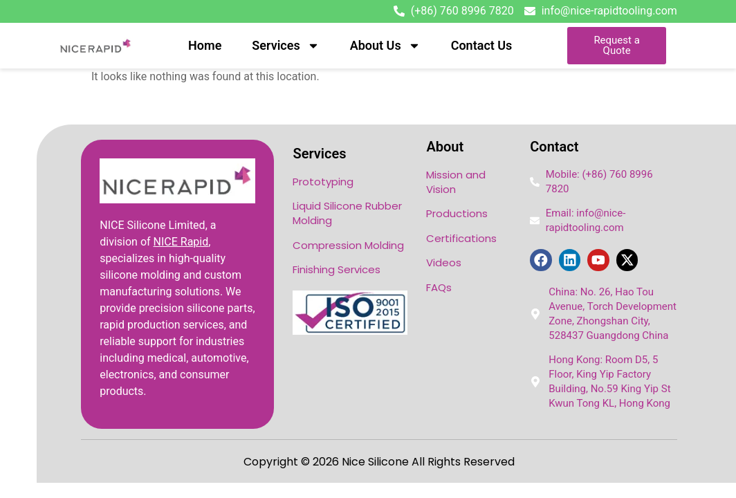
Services (285, 46)
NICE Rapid (181, 241)
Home (204, 45)
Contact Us (482, 45)
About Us (385, 46)
